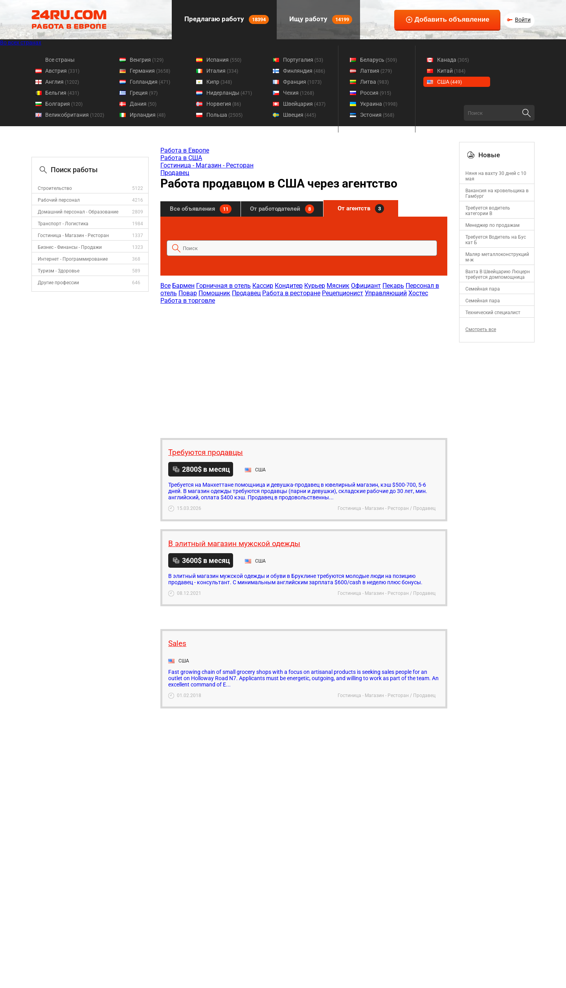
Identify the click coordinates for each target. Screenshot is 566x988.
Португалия (303, 60)
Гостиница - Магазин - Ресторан (73, 235)
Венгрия (147, 60)
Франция (302, 82)
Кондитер (289, 285)
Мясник (338, 285)
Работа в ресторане (291, 293)
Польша (224, 115)
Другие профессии (58, 282)
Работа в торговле (187, 300)
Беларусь (378, 60)
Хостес (418, 293)
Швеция (299, 115)
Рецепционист (342, 293)
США (449, 82)
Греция (144, 93)
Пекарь (393, 285)
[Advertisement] (303, 367)
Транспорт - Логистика (63, 223)
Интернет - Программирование (73, 259)
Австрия (62, 71)
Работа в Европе (184, 150)
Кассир (262, 285)
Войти (523, 20)
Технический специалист (492, 312)
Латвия (376, 71)
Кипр (219, 82)
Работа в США (181, 158)
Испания (223, 60)
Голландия (150, 82)
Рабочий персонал (59, 200)
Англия (62, 82)
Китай (451, 71)
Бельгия (62, 93)
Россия (375, 93)
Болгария (64, 104)
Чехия (298, 93)
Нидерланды (229, 93)
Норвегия (223, 104)
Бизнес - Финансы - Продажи (70, 247)
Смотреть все (480, 329)
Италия (222, 71)
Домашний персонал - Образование (78, 212)
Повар (187, 293)
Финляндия (304, 71)
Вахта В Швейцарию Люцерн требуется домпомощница (497, 274)
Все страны (60, 60)
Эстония (377, 115)
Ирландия (147, 115)
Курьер (314, 285)
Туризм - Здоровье (58, 271)
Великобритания (74, 115)
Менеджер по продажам (492, 225)
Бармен (183, 285)
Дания (143, 104)
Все (165, 285)
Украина (378, 104)
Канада (453, 60)
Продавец (174, 173)
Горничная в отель (223, 285)
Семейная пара (482, 289)
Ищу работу (320, 19)
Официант (366, 285)
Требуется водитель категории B (487, 210)
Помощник (214, 293)
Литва (374, 82)
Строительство (55, 188)
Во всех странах (20, 42)
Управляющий (386, 293)
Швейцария (304, 104)
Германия (150, 71)
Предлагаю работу (226, 19)
